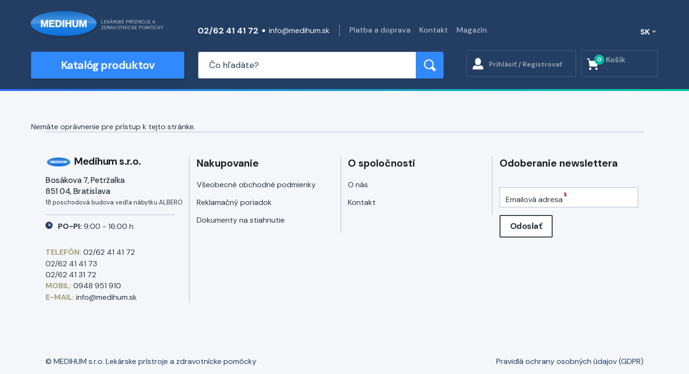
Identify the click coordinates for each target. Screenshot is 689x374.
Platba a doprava (380, 30)
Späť (35, 104)
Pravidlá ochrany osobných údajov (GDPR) (570, 361)
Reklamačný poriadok (234, 202)
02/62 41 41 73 (71, 264)
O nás (358, 185)
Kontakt (433, 30)
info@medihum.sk (299, 30)
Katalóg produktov (108, 65)
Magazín (471, 30)
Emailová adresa (534, 199)
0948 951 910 (97, 286)
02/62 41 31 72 (70, 275)
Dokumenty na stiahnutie (241, 220)
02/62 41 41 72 (228, 30)
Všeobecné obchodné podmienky (256, 185)
